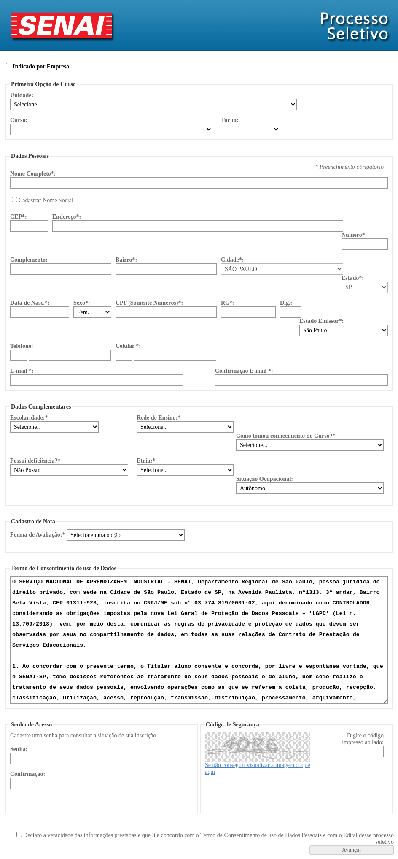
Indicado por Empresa (41, 66)
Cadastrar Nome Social (46, 200)
